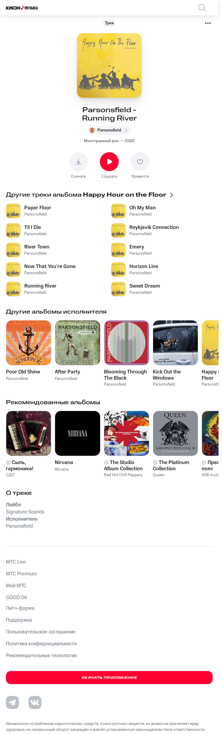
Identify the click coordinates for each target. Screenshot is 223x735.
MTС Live (16, 562)
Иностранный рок (101, 141)
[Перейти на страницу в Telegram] (12, 702)
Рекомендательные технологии (41, 655)
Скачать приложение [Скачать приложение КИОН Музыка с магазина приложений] (109, 677)
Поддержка (19, 620)
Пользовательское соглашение (41, 631)
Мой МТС (16, 585)
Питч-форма (20, 608)
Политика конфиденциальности (41, 643)
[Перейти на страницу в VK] (34, 702)
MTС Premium (21, 573)
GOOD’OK (16, 597)
